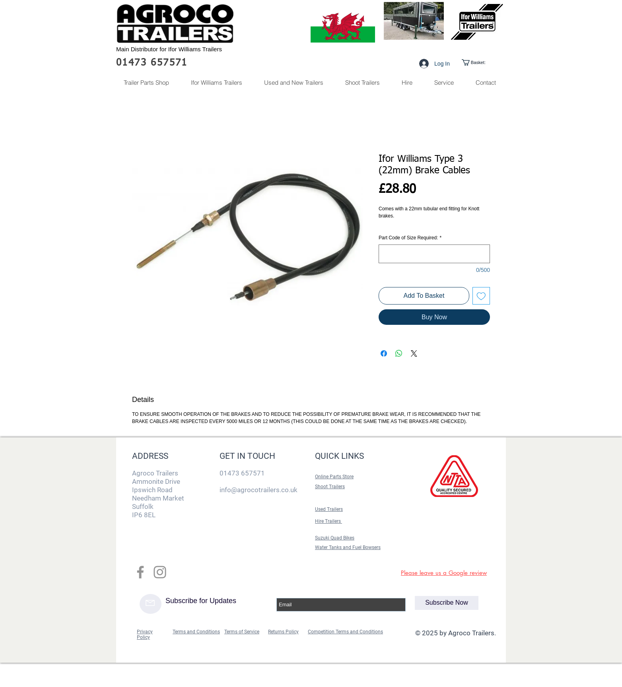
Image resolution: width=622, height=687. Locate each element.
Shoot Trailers (330, 486)
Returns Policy (283, 632)
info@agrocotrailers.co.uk (258, 490)
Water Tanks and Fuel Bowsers (348, 547)
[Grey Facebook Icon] (140, 572)
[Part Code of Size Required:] (434, 254)
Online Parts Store (334, 476)
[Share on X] (414, 353)
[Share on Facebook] (384, 353)
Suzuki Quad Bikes (334, 538)
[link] (481, 62)
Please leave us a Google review (444, 572)
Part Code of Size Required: (410, 238)
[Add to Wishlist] (481, 296)
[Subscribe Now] (446, 603)
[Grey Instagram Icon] (160, 572)
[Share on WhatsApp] (399, 353)
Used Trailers (329, 509)
